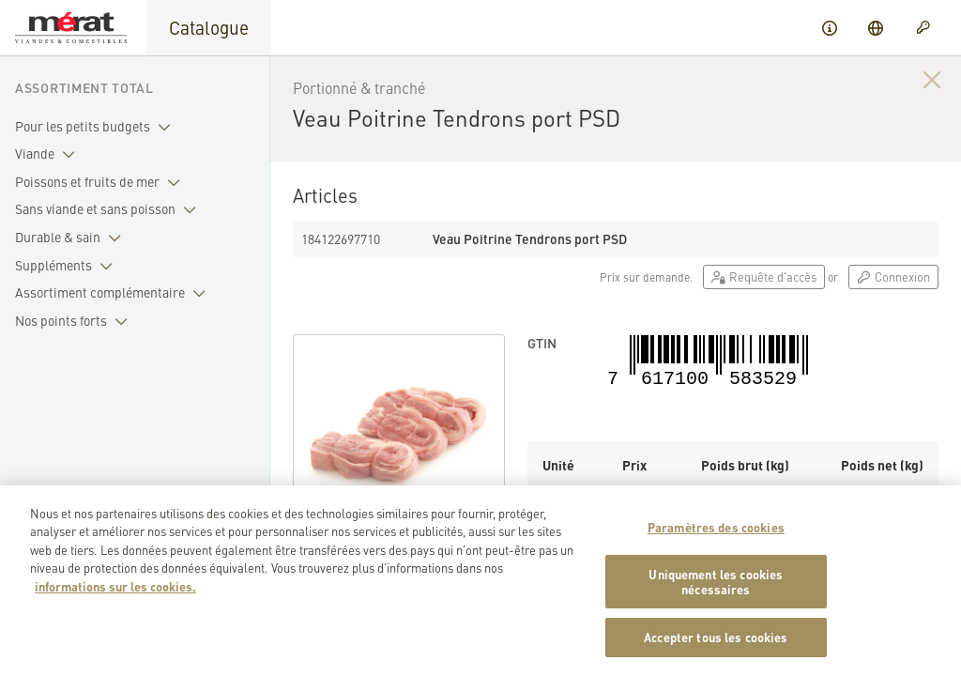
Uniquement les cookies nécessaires (715, 590)
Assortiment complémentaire (114, 293)
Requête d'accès (763, 276)
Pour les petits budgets (96, 126)
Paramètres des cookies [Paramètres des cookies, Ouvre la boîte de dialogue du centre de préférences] (716, 536)
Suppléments (67, 265)
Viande (49, 154)
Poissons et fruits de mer (101, 182)
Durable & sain (72, 237)
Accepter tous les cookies (715, 646)
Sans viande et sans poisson (109, 209)
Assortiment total (84, 87)
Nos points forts (75, 321)
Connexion (893, 276)
